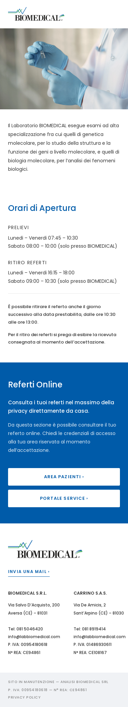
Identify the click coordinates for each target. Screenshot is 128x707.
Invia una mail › (29, 571)
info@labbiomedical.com (34, 637)
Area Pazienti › (64, 476)
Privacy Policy (24, 697)
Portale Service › (64, 498)
